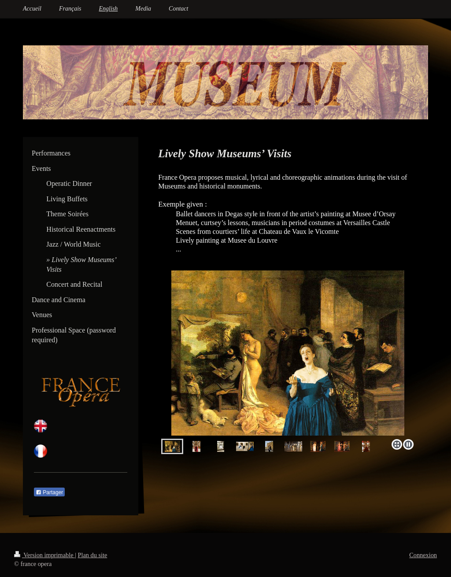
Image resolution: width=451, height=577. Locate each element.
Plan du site (92, 555)
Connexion (423, 555)
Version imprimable (44, 555)
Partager (49, 492)
